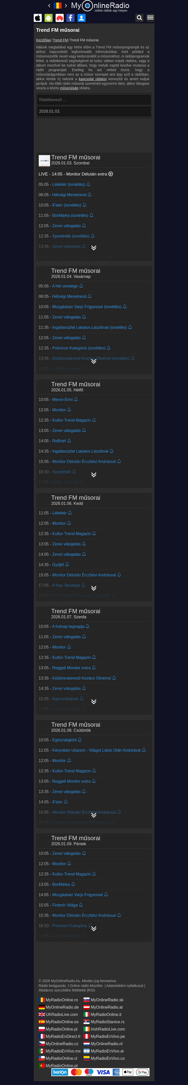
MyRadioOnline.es (59, 1021)
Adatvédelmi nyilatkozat (124, 986)
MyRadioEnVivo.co (104, 1058)
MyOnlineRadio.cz (59, 1043)
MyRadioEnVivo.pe (104, 1036)
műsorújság (69, 88)
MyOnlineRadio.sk (103, 1000)
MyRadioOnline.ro (58, 1000)
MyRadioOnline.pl (58, 1029)
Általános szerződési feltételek (62, 990)
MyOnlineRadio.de (59, 1007)
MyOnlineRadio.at (103, 1007)
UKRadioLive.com (58, 1014)
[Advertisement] (94, 132)
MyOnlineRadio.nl (103, 1043)
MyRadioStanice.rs (104, 1021)
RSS (91, 990)
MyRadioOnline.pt (58, 1065)
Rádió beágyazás (52, 986)
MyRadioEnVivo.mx (60, 1051)
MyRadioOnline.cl (58, 1058)
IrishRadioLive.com (104, 1029)
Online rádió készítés (86, 986)
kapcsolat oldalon (93, 79)
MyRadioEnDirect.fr (60, 1036)
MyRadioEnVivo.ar (104, 1051)
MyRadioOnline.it (102, 1014)
